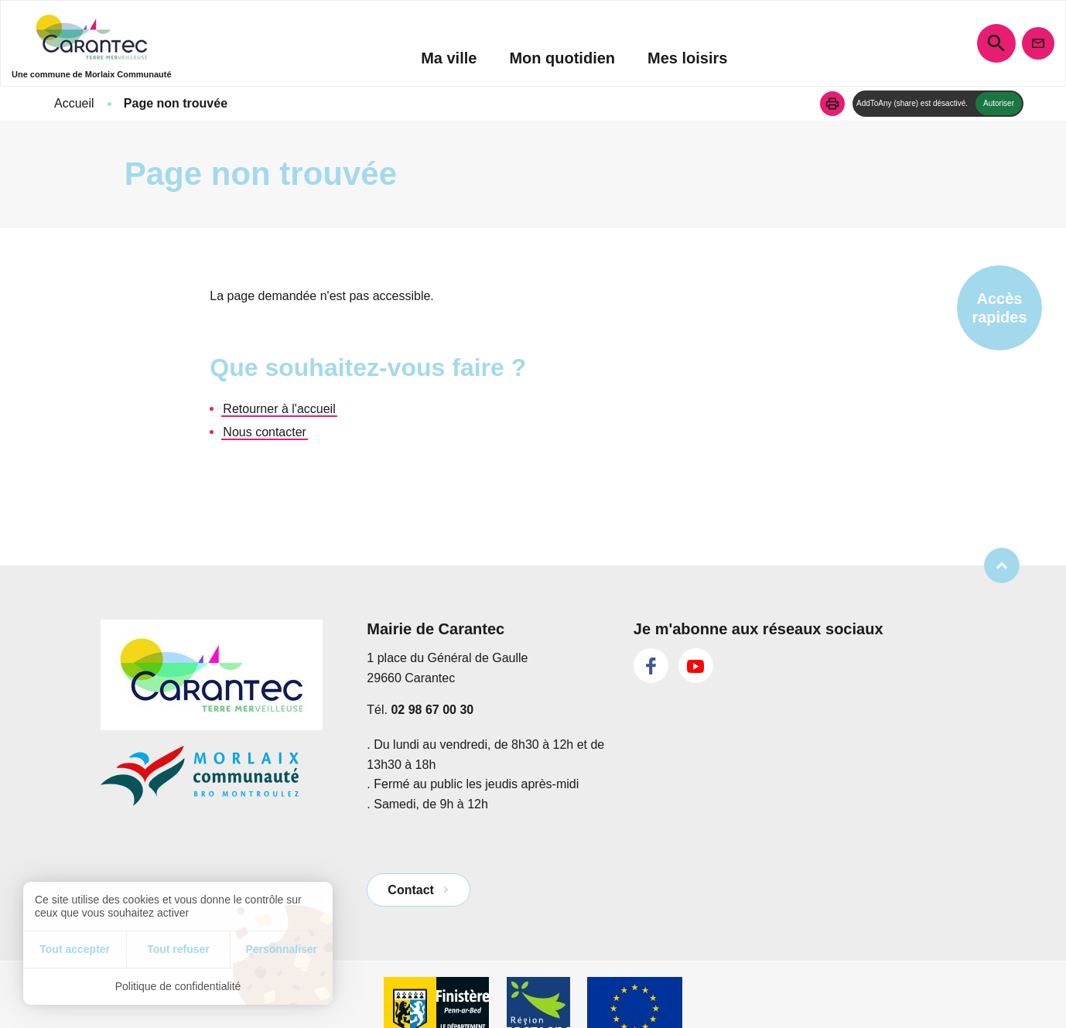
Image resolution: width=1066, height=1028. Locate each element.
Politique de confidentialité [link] (178, 986)
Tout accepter (74, 949)
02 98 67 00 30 (432, 709)
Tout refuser (178, 949)
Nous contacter (264, 432)
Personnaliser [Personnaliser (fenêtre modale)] (281, 949)
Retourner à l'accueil (279, 408)
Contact (411, 890)
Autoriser (998, 103)
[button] (832, 103)
